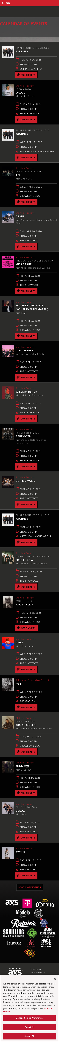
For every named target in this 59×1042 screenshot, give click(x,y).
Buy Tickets (26, 75)
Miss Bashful (25, 264)
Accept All (29, 1037)
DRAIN (20, 216)
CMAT (20, 642)
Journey (22, 51)
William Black (26, 391)
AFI (18, 174)
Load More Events (29, 887)
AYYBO (20, 851)
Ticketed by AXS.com (23, 30)
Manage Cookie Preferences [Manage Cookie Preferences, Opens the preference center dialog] (30, 1019)
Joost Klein (25, 604)
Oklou (21, 92)
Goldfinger (24, 350)
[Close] (55, 980)
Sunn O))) (22, 766)
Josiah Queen (26, 724)
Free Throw (25, 559)
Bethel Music (26, 480)
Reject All (29, 1028)
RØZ (18, 683)
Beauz (20, 810)
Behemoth (23, 436)
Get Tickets (26, 628)
